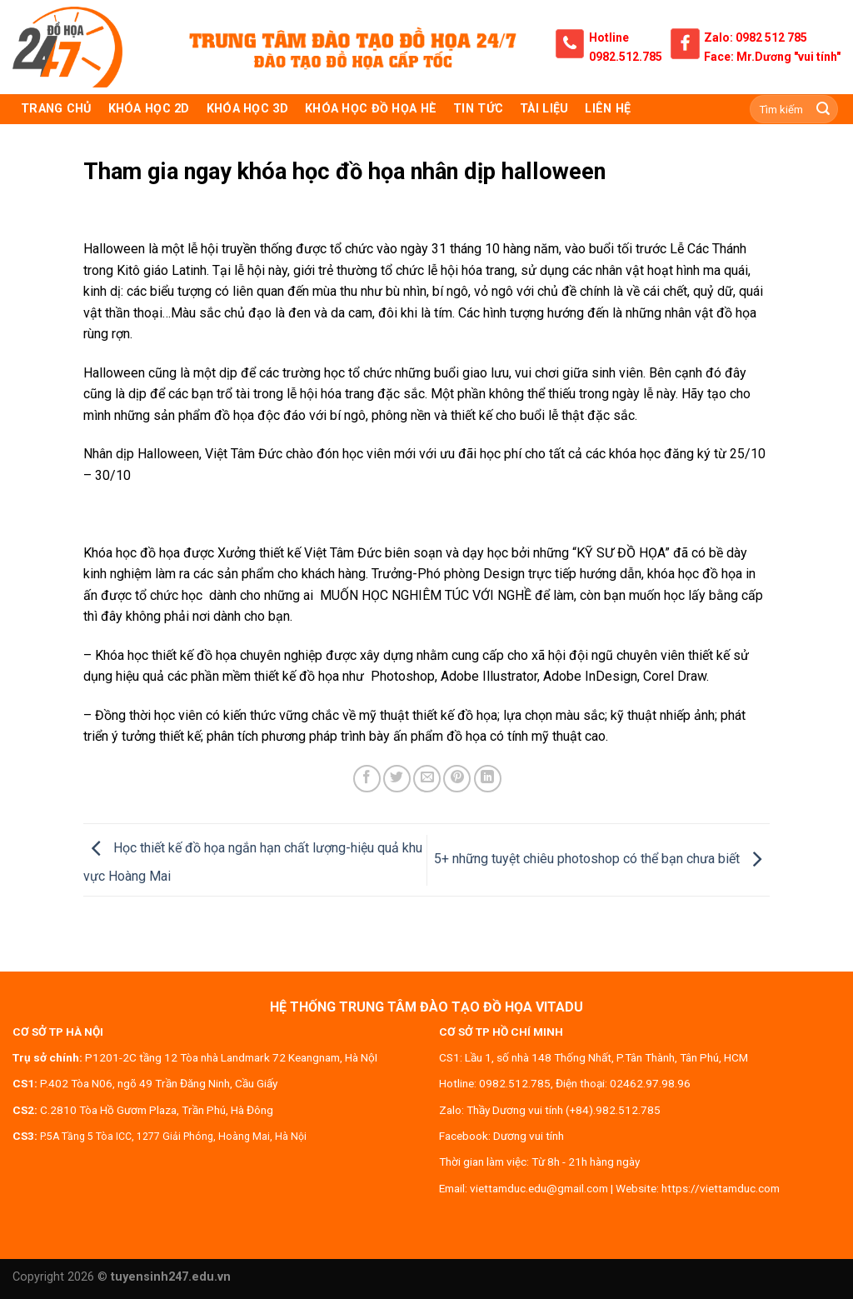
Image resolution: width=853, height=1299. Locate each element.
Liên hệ (608, 109)
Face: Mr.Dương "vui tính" (772, 56)
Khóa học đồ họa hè (370, 109)
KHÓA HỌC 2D (149, 109)
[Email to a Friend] (427, 778)
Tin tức (478, 109)
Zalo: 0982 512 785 (755, 37)
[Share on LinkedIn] (487, 778)
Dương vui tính (528, 1135)
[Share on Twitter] (397, 778)
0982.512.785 (625, 56)
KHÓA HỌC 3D (247, 109)
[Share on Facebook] (367, 778)
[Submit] (823, 109)
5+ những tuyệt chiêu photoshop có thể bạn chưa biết (602, 859)
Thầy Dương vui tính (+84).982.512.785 (563, 1110)
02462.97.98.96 (650, 1083)
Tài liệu (544, 109)
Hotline (609, 37)
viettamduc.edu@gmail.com (539, 1188)
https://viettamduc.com (720, 1188)
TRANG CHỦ (56, 109)
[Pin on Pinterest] (457, 778)
